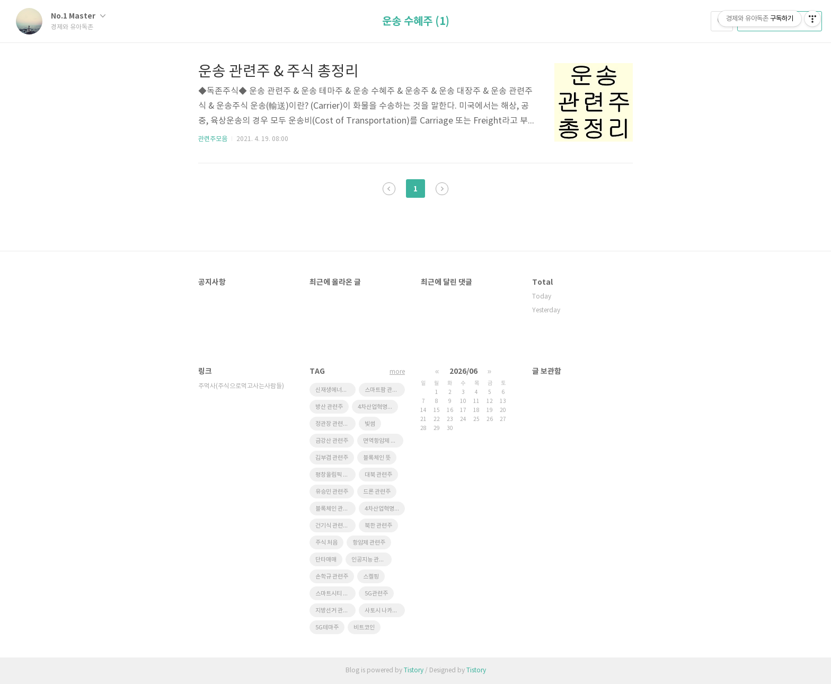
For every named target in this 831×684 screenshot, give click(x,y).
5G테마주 (327, 627)
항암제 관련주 (368, 542)
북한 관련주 (378, 525)
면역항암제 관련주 (383, 440)
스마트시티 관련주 (335, 593)
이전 (389, 188)
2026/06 (463, 371)
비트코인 (364, 627)
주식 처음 (326, 542)
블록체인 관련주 (334, 508)
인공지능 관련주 (370, 559)
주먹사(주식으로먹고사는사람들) (241, 386)
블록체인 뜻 (377, 457)
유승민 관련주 (331, 491)
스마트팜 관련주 (384, 390)
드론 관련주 (377, 491)
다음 (442, 188)
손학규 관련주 (331, 576)
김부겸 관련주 (331, 457)
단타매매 (326, 559)
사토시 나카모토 (384, 610)
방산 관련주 (329, 407)
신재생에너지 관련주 (335, 390)
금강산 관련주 (331, 440)
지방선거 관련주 (334, 610)
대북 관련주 (378, 474)
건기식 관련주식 (334, 525)
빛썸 (370, 423)
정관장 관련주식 (334, 423)
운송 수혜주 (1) (415, 21)
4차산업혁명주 (382, 508)
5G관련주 (376, 593)
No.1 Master (78, 16)
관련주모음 (212, 139)
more (397, 372)
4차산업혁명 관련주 (378, 407)
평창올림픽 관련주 (335, 474)
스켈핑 (371, 576)
